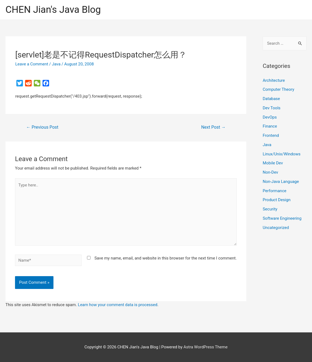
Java (56, 64)
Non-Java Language (281, 181)
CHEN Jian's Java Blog (53, 9)
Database (271, 98)
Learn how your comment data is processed (117, 304)
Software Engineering (282, 218)
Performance (274, 190)
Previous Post (42, 127)
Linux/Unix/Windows (281, 154)
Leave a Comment (31, 64)
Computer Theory (278, 89)
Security (270, 209)
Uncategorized (276, 227)
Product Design (276, 199)
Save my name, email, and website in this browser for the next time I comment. (165, 258)
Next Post (213, 127)
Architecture (274, 80)
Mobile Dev (273, 163)
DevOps (270, 117)
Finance (270, 126)
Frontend (271, 135)
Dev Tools (271, 107)
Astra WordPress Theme (206, 347)
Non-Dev (270, 172)
